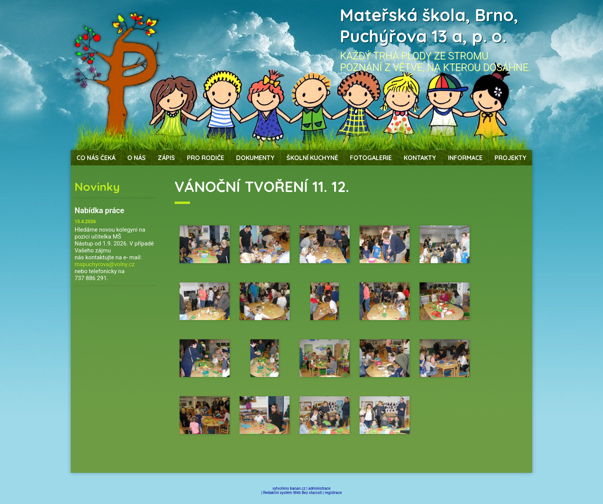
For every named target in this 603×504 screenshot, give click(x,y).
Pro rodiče (205, 158)
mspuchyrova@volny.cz (105, 264)
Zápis (166, 158)
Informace (465, 158)
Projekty (510, 158)
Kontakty (420, 158)
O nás (136, 158)
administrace (319, 488)
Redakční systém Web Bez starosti (292, 493)
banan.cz (297, 488)
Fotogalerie (371, 158)
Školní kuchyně (312, 158)
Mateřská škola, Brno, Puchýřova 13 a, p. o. (429, 25)
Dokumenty (255, 158)
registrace (333, 493)
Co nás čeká (96, 158)
